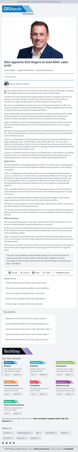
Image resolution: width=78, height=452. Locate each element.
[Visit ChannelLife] (33, 374)
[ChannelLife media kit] (43, 374)
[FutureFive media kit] (17, 394)
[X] (6, 443)
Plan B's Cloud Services (41, 449)
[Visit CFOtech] (7, 374)
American (5, 421)
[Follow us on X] (25, 273)
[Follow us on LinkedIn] (13, 273)
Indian (57, 418)
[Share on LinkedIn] (36, 273)
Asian (35, 418)
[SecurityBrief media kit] (69, 394)
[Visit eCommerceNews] (59, 374)
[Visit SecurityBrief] (59, 394)
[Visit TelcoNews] (7, 413)
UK (66, 418)
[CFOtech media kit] (17, 374)
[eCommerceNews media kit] (69, 374)
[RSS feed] (14, 443)
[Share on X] (46, 273)
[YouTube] (10, 443)
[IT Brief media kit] (43, 394)
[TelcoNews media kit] (17, 413)
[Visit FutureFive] (7, 394)
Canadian (51, 418)
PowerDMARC (68, 449)
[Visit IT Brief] (33, 394)
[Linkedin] (3, 443)
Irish (63, 418)
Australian (42, 418)
